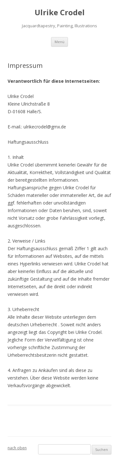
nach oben (17, 448)
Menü (59, 41)
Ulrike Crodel (60, 12)
